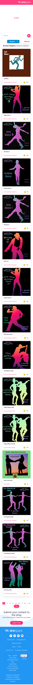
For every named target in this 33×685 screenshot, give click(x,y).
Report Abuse (12, 671)
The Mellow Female (8, 371)
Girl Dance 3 (7, 152)
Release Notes (16, 644)
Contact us (9, 651)
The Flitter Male (8, 591)
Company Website (21, 651)
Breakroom (11, 640)
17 (29, 604)
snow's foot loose (8, 481)
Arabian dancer (7, 188)
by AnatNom (7, 484)
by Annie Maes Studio (9, 411)
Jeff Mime (6, 79)
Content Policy (12, 664)
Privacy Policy (12, 658)
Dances (26, 45)
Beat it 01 (6, 262)
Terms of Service (12, 667)
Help (9, 656)
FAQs (19, 647)
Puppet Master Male (9, 408)
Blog (13, 647)
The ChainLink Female (9, 554)
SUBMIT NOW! (16, 623)
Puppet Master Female (9, 444)
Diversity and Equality (12, 669)
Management (21, 640)
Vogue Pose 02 (7, 298)
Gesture (19, 45)
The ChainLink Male (8, 517)
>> (16, 607)
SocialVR (15, 656)
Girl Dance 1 (7, 225)
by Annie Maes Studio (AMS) (11, 82)
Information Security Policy (12, 661)
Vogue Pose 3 (7, 115)
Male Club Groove (8, 335)
